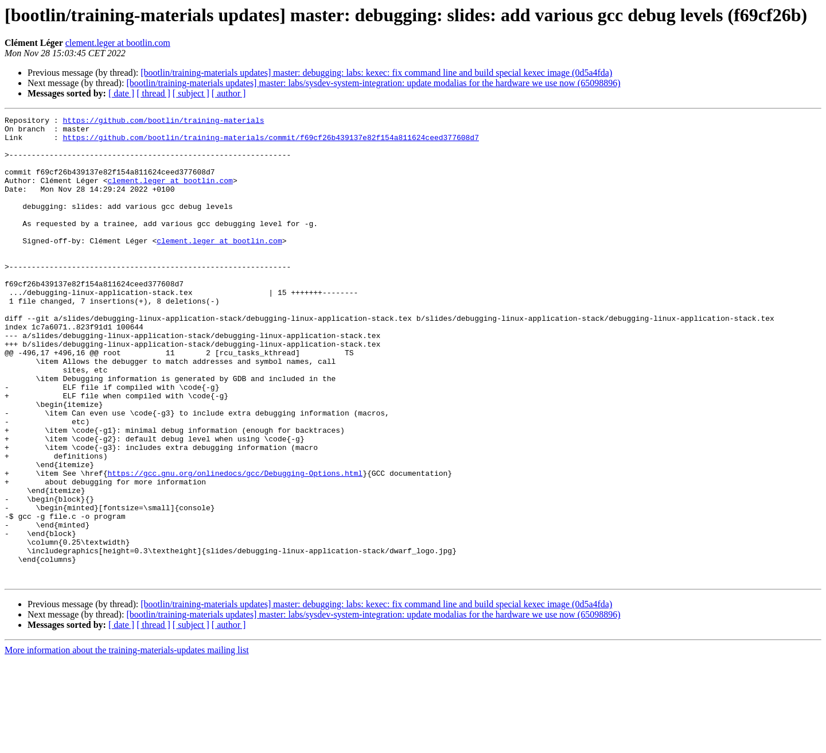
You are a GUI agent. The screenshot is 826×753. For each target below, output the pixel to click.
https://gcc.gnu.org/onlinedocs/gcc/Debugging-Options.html (235, 545)
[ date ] (121, 93)
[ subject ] (191, 93)
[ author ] (229, 93)
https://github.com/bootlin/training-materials (163, 122)
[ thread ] (153, 93)
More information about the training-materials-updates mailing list (127, 743)
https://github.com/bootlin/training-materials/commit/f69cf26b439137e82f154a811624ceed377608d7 (270, 142)
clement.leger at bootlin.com (117, 43)
